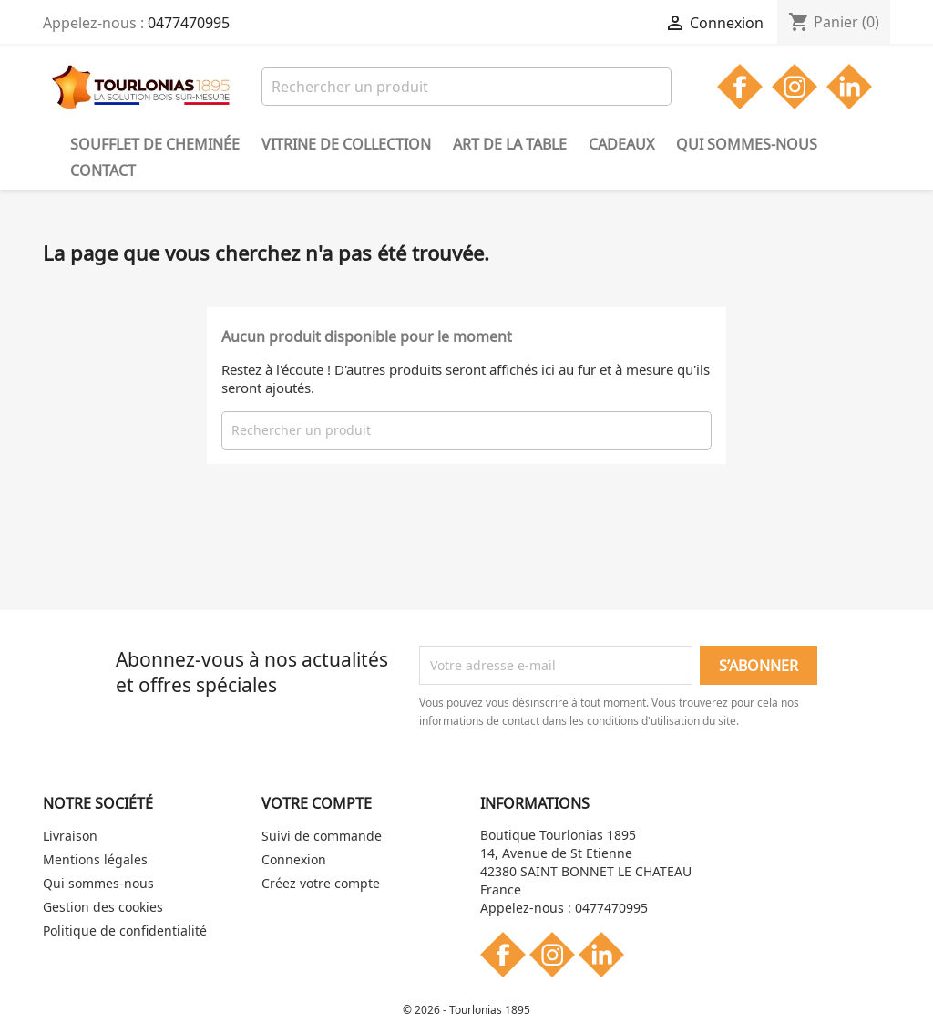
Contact (103, 170)
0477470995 (189, 23)
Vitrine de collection (346, 144)
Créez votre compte (320, 883)
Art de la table (510, 144)
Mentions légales (95, 859)
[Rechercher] (466, 86)
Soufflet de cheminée (155, 144)
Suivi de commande (321, 835)
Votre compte (316, 803)
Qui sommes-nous (746, 144)
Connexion (293, 859)
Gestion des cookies (103, 906)
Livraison (70, 835)
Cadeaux (621, 144)
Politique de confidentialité (125, 930)
